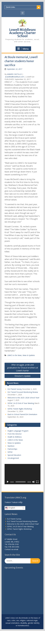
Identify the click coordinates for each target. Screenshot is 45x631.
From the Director (15, 434)
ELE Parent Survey (15, 389)
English (10, 508)
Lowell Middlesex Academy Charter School (22, 33)
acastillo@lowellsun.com (14, 77)
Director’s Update (22, 376)
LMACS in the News (14, 355)
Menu (23, 48)
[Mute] (33, 482)
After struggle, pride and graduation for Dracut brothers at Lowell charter (22, 367)
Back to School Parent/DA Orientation (22, 414)
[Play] (7, 482)
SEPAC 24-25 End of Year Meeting (21, 403)
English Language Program (18, 431)
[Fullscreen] (37, 482)
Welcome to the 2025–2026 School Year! (23, 397)
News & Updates (29, 355)
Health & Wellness (15, 437)
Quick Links (10, 7)
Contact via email (11, 549)
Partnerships (12, 449)
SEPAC (10, 452)
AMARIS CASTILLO (14, 74)
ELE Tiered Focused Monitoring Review (23, 392)
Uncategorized (13, 458)
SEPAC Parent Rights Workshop (20, 409)
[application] (22, 474)
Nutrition (11, 446)
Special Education (14, 455)
